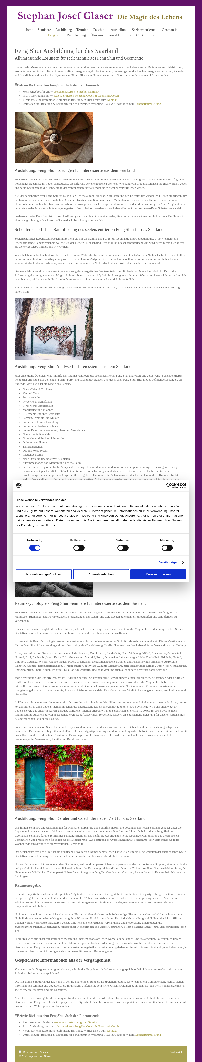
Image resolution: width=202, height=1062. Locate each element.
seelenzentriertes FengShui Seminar (76, 91)
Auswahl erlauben (101, 574)
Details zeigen (168, 562)
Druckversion (29, 1052)
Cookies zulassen (158, 574)
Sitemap (44, 1052)
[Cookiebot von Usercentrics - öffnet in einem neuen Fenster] (169, 486)
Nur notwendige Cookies (43, 574)
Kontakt (112, 99)
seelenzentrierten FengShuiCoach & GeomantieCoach (86, 95)
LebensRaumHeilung (148, 103)
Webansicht (176, 1052)
